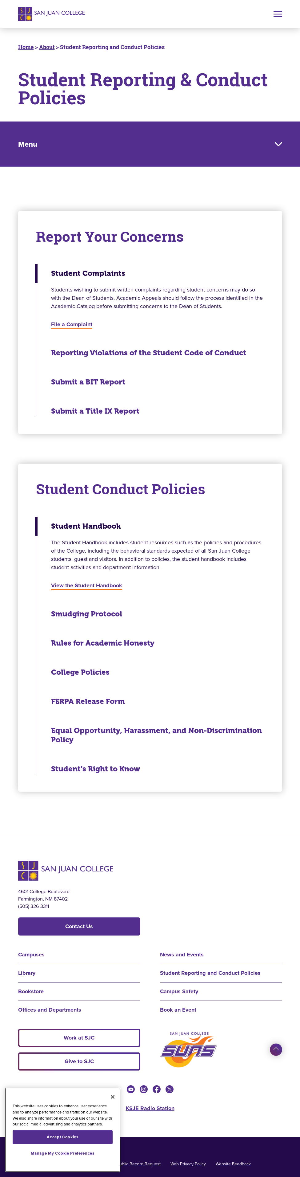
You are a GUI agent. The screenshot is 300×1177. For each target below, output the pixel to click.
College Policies (80, 672)
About (47, 47)
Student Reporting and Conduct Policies (210, 973)
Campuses (31, 955)
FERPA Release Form (88, 701)
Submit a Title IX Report (95, 411)
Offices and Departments (49, 1010)
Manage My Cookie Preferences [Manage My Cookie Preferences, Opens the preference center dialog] (62, 1153)
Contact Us (79, 926)
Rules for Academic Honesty (102, 643)
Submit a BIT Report (88, 382)
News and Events (182, 955)
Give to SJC (79, 1061)
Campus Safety (179, 991)
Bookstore (31, 991)
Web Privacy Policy (188, 1164)
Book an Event (178, 1010)
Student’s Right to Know (95, 769)
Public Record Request (139, 1164)
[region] (62, 1130)
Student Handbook (86, 526)
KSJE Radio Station (150, 1108)
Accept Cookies (62, 1137)
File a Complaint (71, 324)
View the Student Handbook (86, 585)
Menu (27, 144)
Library (26, 973)
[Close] (112, 1097)
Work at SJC (79, 1038)
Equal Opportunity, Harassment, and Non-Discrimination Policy (156, 735)
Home (26, 47)
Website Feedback (233, 1164)
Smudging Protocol (86, 614)
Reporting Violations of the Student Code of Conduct (148, 353)
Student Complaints (88, 273)
